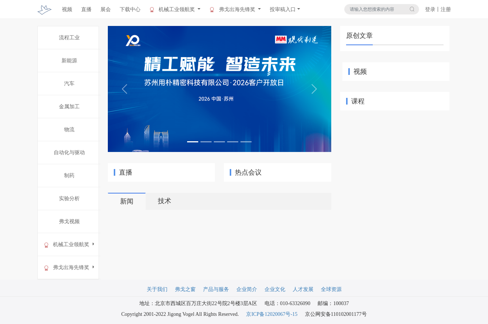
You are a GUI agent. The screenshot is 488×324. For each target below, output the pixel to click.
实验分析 (69, 198)
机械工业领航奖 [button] (172, 10)
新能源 (69, 60)
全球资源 (331, 289)
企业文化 (275, 289)
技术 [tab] (164, 201)
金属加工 (69, 106)
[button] (124, 89)
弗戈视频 (69, 221)
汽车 (69, 83)
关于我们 (157, 289)
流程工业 (69, 37)
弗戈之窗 (185, 289)
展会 (105, 9)
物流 (69, 129)
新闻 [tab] (126, 201)
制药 (69, 175)
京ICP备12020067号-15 (271, 314)
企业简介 (246, 289)
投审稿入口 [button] (283, 9)
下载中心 (130, 9)
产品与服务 (216, 289)
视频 (67, 9)
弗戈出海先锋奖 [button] (232, 10)
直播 (86, 9)
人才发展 (303, 289)
